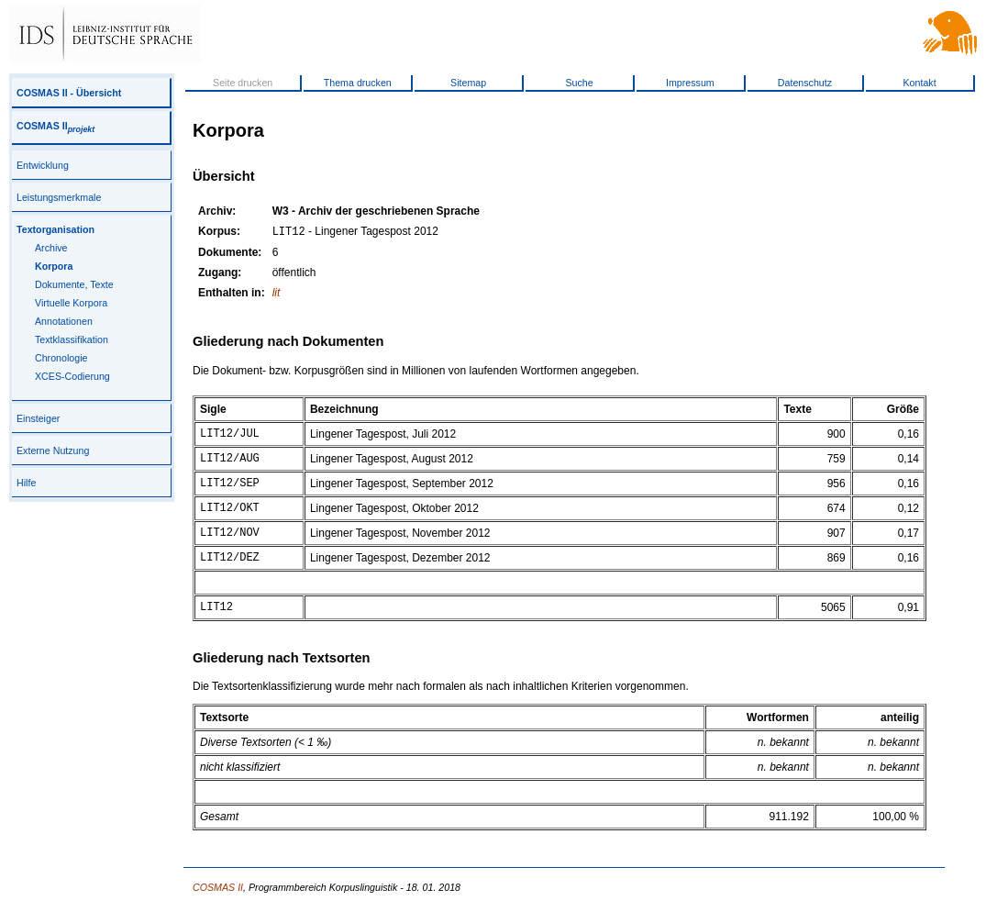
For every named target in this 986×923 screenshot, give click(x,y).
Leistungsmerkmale (59, 197)
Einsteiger (38, 418)
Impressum (690, 82)
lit (276, 294)
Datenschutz (805, 82)
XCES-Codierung (72, 376)
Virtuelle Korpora (71, 302)
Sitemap (468, 82)
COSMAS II (55, 125)
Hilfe (26, 482)
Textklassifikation (71, 339)
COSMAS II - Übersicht (69, 92)
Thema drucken (358, 82)
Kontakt (919, 82)
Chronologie (61, 357)
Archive (51, 247)
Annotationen (64, 321)
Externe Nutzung (53, 450)
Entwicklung (43, 165)
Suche (579, 82)
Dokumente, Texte (74, 284)
